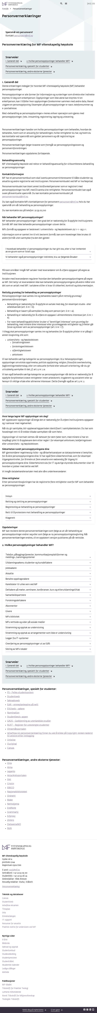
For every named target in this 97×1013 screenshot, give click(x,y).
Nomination (13, 713)
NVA (9, 828)
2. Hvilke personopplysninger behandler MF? (48, 61)
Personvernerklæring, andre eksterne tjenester (29, 72)
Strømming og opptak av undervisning (25, 628)
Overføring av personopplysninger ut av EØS (28, 644)
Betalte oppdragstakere (17, 579)
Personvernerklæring (11, 887)
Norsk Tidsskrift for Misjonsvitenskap (18, 996)
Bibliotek (6, 943)
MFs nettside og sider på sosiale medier (25, 622)
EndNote (11, 808)
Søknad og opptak (10, 947)
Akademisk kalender (10, 965)
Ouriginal (12, 744)
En (93, 4)
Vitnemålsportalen (16, 729)
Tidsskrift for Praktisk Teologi (15, 988)
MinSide (5, 972)
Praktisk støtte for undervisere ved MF (19, 927)
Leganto (11, 772)
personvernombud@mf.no (15, 197)
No (89, 4)
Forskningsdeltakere (16, 601)
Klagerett (10, 518)
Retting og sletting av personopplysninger (26, 502)
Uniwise (11, 740)
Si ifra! (4, 940)
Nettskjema (13, 804)
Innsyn (9, 496)
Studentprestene (9, 958)
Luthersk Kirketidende (11, 992)
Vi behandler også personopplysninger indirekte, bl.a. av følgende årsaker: (42, 257)
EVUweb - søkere (16, 709)
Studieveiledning (9, 954)
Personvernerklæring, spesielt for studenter (27, 66)
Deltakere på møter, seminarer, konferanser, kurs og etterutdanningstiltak (43, 590)
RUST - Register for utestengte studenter (28, 725)
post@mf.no (14, 870)
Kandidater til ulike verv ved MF (22, 584)
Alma (9, 767)
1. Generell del (12, 61)
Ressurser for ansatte (11, 923)
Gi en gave (55, 1010)
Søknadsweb (13, 701)
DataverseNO (14, 824)
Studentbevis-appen (17, 717)
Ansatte (10, 574)
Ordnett (11, 796)
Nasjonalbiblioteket (17, 792)
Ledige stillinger (8, 969)
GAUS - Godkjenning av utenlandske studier (29, 721)
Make (10, 800)
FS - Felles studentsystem (20, 693)
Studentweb (13, 697)
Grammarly (12, 812)
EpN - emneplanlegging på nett (22, 705)
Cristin (10, 784)
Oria (9, 763)
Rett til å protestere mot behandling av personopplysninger (35, 513)
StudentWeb (7, 902)
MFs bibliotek (12, 617)
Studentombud (8, 950)
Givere (9, 611)
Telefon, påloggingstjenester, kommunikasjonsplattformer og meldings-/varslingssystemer (36, 556)
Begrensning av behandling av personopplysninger (30, 507)
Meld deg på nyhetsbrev (32, 1010)
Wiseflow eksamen (10, 905)
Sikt (9, 780)
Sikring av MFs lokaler (16, 649)
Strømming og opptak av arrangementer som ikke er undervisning (38, 633)
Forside (5, 9)
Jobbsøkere (11, 568)
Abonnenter (11, 606)
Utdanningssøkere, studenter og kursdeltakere (29, 563)
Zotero (10, 820)
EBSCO (10, 788)
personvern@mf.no (23, 36)
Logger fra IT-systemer (17, 638)
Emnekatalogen (9, 916)
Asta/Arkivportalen (16, 776)
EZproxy (11, 816)
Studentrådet (8, 961)
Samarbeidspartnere (16, 595)
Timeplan (6, 909)
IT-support (7, 920)
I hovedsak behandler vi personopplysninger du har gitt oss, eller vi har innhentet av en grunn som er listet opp (46, 250)
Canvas (10, 748)
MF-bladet (7, 985)
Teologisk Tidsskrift (10, 999)
